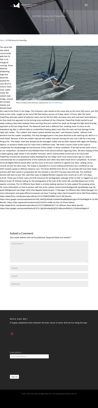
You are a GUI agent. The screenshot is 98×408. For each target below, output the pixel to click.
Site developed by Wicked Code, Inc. (65, 394)
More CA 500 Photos (56, 103)
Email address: (16, 352)
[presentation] (29, 366)
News (2, 40)
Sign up (14, 377)
